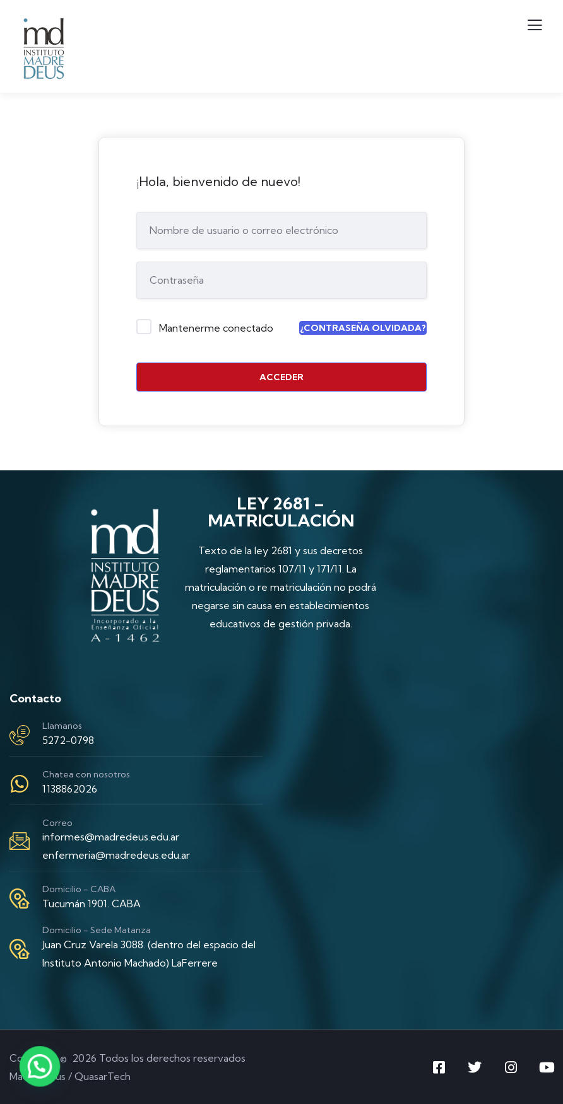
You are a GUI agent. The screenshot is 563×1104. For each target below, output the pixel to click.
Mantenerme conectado (216, 328)
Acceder (281, 377)
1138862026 (69, 788)
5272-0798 (68, 740)
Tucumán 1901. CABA (91, 903)
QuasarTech (102, 1076)
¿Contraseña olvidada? (363, 328)
